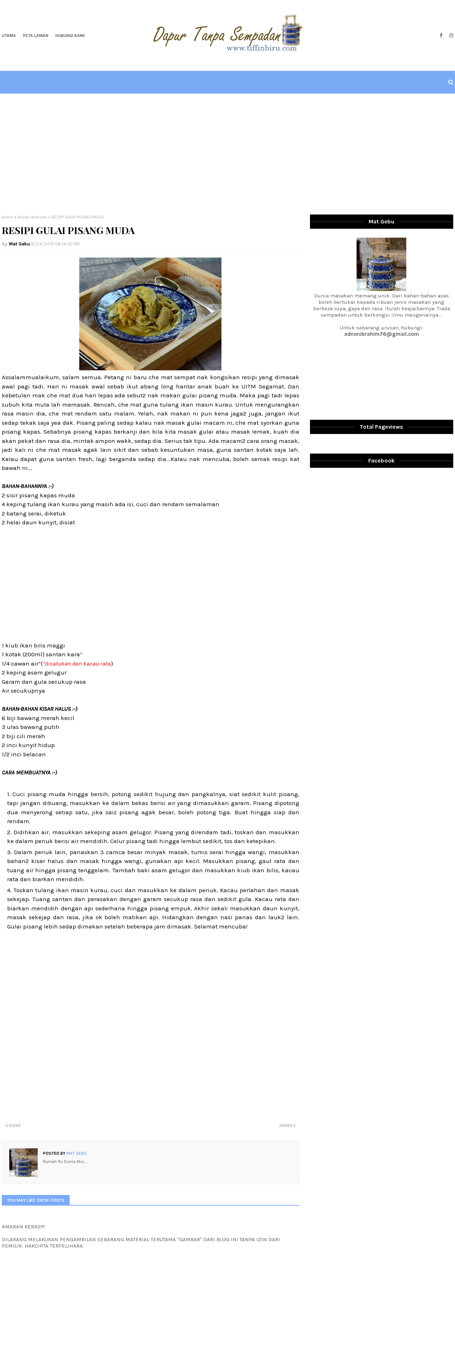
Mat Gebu (19, 244)
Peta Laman (35, 35)
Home (8, 217)
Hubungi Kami (70, 35)
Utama (9, 35)
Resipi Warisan (32, 217)
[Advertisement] (227, 154)
